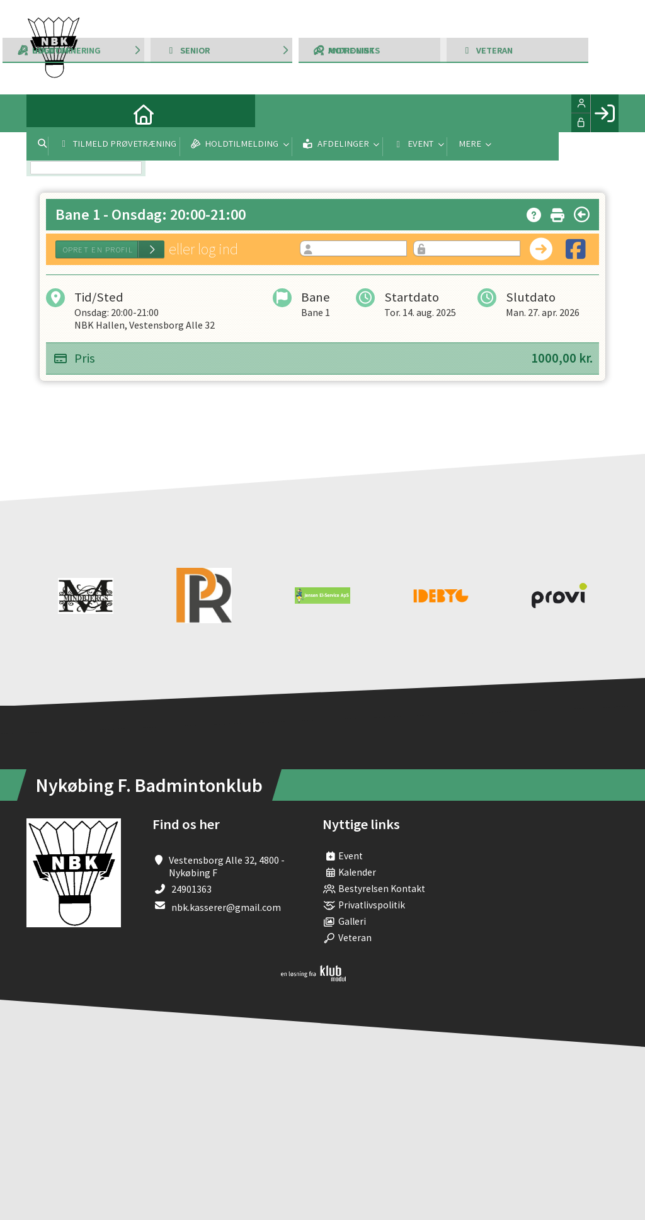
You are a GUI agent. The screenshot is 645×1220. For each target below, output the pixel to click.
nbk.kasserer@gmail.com (226, 907)
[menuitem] (45, 113)
